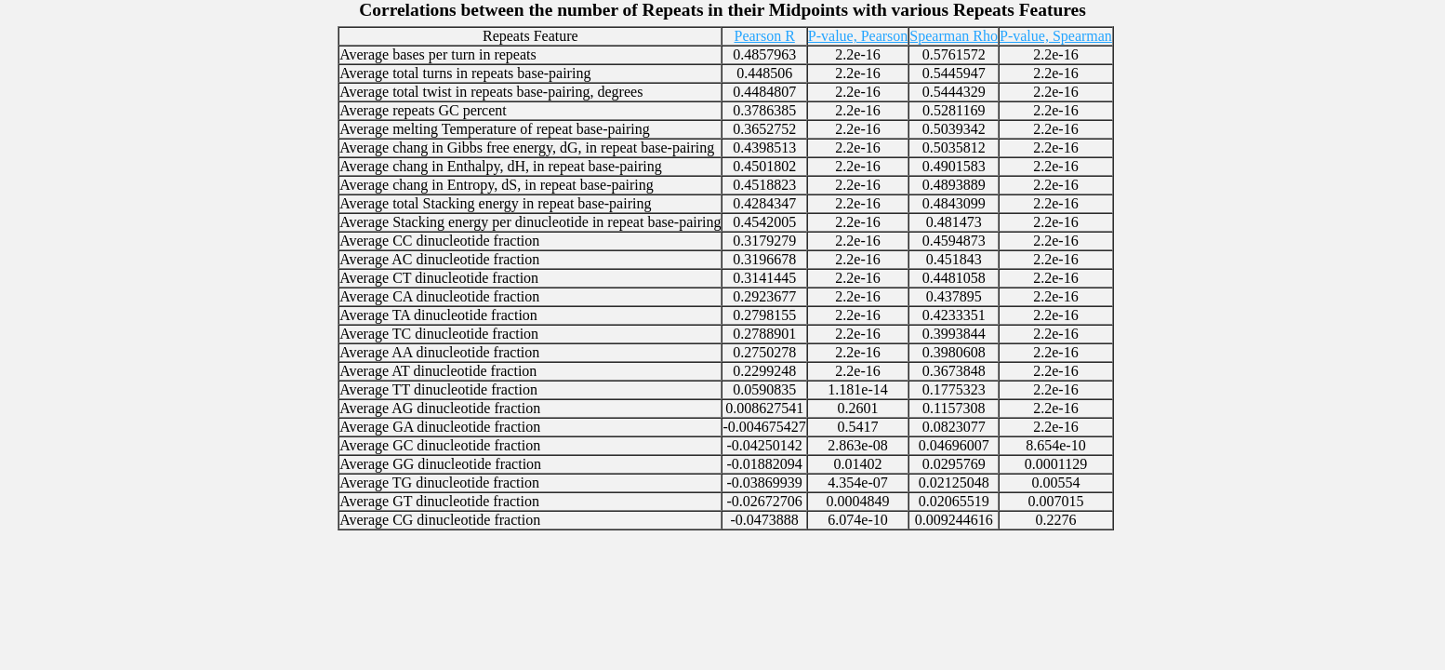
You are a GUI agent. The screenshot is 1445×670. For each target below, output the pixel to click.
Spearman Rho (953, 36)
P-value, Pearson (858, 36)
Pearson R (764, 36)
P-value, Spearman (1056, 36)
